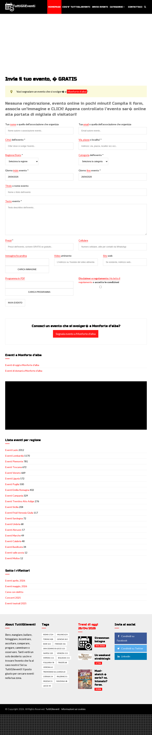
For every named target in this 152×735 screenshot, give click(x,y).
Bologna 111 (64, 658)
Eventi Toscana (13, 467)
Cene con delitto (14, 591)
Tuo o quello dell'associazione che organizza (32, 124)
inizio (16, 170)
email (86, 124)
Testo (8, 201)
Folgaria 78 (48, 662)
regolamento (85, 282)
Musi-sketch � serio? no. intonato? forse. (101, 678)
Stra (98, 663)
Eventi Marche (13, 535)
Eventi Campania (14, 495)
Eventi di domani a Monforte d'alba (23, 370)
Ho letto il (99, 278)
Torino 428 (48, 639)
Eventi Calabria (13, 541)
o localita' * (90, 139)
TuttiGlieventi (52, 709)
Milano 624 (62, 634)
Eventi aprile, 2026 (15, 580)
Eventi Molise (12, 558)
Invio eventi (100, 7)
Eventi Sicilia (12, 506)
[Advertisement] (76, 40)
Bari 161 (47, 644)
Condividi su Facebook (125, 638)
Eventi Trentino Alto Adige (19, 501)
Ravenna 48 (61, 681)
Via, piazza (84, 139)
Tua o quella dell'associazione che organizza (105, 124)
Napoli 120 (48, 653)
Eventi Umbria (12, 524)
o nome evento (17, 185)
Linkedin (123, 656)
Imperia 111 (48, 658)
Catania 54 (48, 676)
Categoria (84, 155)
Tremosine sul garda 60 (54, 672)
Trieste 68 (62, 662)
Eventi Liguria (12, 478)
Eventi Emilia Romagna (17, 489)
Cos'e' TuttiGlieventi (76, 7)
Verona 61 (48, 667)
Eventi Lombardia (14, 455)
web (108, 255)
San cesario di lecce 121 (54, 648)
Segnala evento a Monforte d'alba (76, 333)
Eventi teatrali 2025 (15, 603)
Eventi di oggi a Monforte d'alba (22, 365)
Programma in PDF (15, 278)
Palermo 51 (62, 676)
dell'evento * (15, 139)
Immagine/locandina (16, 255)
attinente (62, 255)
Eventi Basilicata (14, 546)
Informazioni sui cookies (73, 709)
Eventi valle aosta (14, 552)
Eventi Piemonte (14, 461)
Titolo (8, 185)
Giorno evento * (17, 170)
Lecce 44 (47, 686)
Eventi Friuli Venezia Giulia (19, 512)
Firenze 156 (60, 644)
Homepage (54, 7)
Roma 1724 (48, 634)
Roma (98, 689)
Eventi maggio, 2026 (16, 586)
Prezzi (8, 240)
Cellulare (83, 240)
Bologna (100, 646)
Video (57, 255)
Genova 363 (62, 639)
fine (89, 170)
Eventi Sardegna (14, 518)
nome (13, 124)
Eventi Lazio (11, 449)
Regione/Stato (13, 155)
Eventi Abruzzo (13, 529)
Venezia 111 (62, 653)
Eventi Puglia (12, 484)
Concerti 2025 (13, 597)
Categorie (116, 7)
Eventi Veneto (13, 472)
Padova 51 (47, 681)
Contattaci (135, 7)
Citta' (8, 139)
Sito (105, 255)
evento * (13, 201)
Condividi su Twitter (130, 648)
